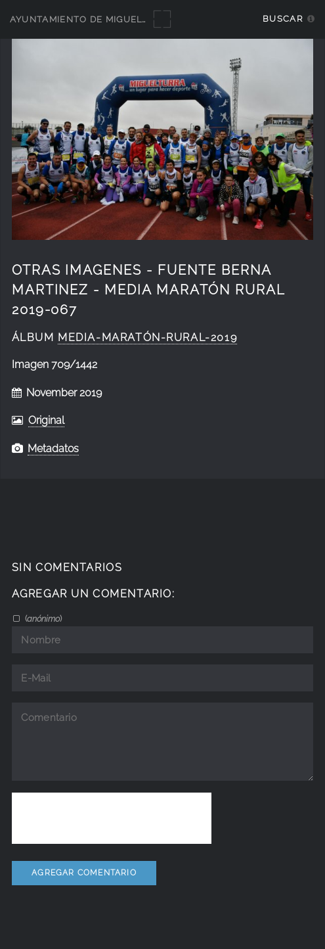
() (42, 618)
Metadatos (53, 448)
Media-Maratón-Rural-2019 (147, 337)
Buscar (283, 19)
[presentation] (111, 818)
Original (46, 420)
